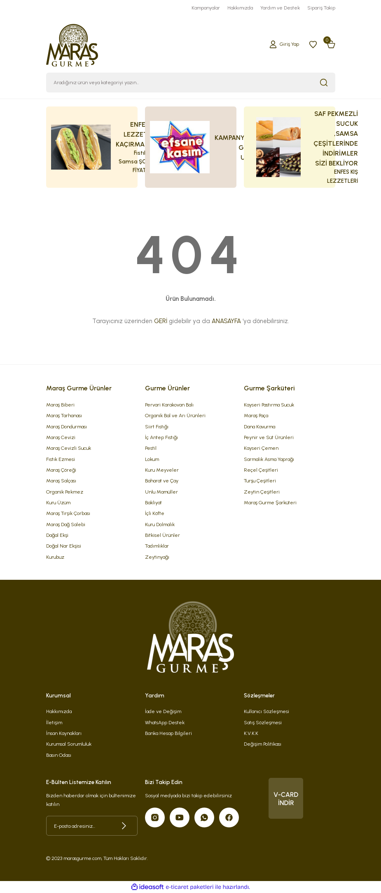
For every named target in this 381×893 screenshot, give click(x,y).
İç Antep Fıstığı (161, 437)
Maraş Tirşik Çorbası (68, 513)
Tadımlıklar (157, 546)
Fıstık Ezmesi (60, 459)
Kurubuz (55, 557)
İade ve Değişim (163, 711)
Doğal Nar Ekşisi (63, 546)
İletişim (54, 722)
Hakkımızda (59, 711)
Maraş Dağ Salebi (65, 524)
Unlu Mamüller (161, 492)
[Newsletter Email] (92, 826)
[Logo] (72, 44)
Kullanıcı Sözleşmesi (266, 711)
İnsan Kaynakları (64, 733)
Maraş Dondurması (66, 426)
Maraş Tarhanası (64, 415)
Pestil (151, 448)
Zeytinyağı (157, 557)
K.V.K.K (251, 733)
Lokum (152, 459)
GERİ (160, 321)
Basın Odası (58, 755)
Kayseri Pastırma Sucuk (269, 405)
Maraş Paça (256, 415)
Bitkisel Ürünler (162, 535)
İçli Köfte (154, 513)
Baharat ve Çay (161, 480)
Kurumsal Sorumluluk (68, 744)
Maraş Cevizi (60, 437)
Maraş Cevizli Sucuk (68, 448)
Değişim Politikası (262, 744)
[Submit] (124, 826)
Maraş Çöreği (61, 470)
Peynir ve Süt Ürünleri (269, 437)
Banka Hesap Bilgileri (168, 733)
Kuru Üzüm (58, 502)
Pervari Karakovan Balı (169, 405)
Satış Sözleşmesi (263, 722)
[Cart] (331, 44)
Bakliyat (153, 502)
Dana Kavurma (259, 426)
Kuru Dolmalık (160, 524)
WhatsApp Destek (165, 722)
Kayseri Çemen (261, 448)
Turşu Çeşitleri (260, 480)
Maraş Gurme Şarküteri (270, 502)
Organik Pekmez (64, 492)
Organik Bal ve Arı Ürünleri (175, 415)
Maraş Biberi (60, 405)
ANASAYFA (226, 321)
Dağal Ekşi (57, 535)
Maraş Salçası (61, 480)
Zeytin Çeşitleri (262, 492)
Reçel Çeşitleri (261, 470)
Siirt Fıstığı (156, 426)
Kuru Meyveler (162, 470)
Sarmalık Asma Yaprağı (269, 459)
